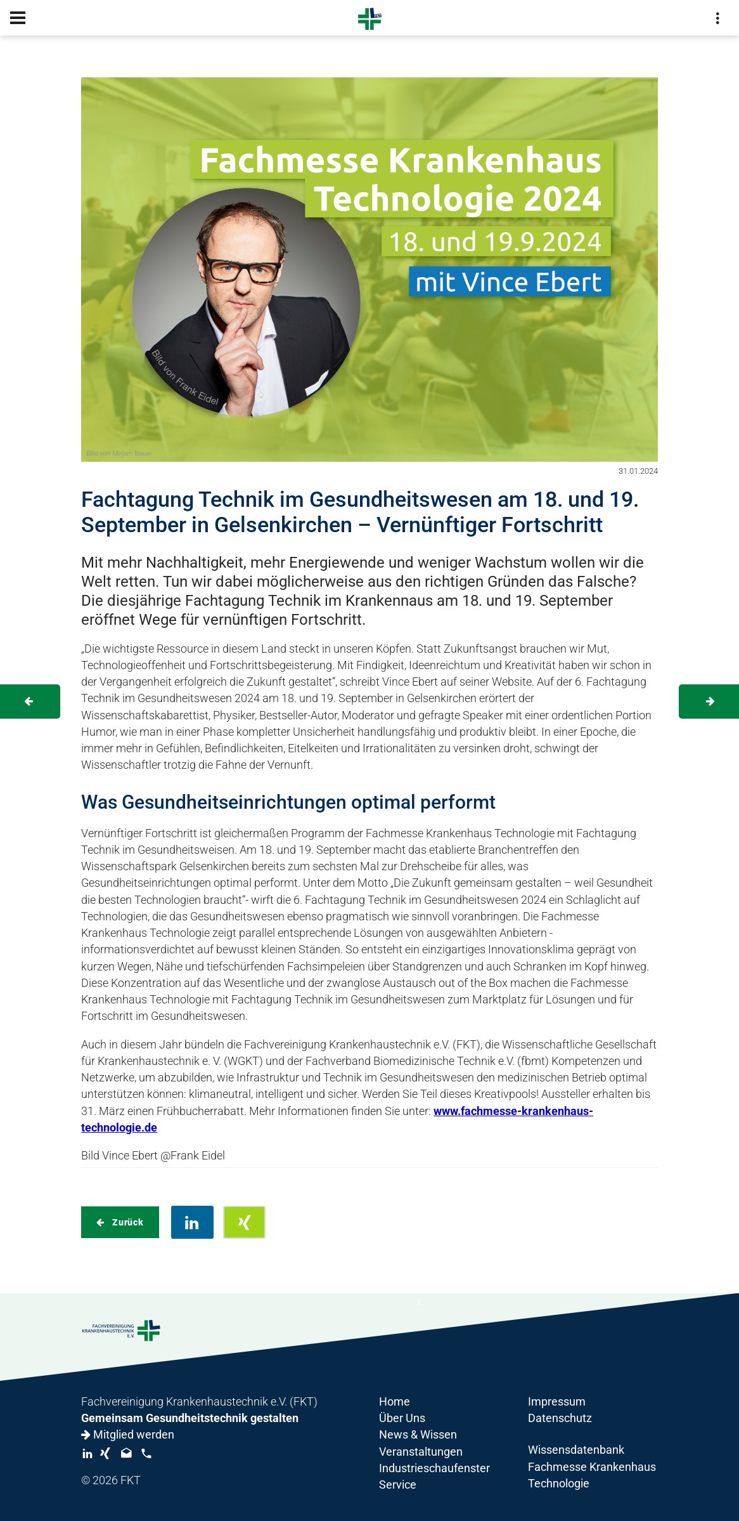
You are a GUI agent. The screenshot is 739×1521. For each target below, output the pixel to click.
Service (397, 1485)
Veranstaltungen (421, 1452)
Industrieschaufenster (434, 1468)
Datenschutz (560, 1418)
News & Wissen (418, 1434)
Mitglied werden (127, 1434)
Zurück (127, 1222)
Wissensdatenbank (576, 1450)
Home (394, 1401)
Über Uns (402, 1418)
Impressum (557, 1401)
